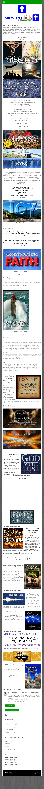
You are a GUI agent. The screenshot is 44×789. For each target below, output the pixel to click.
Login (38, 772)
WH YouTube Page (10, 705)
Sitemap (11, 772)
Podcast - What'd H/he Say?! (11, 710)
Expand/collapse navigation (22, 2)
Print (7, 772)
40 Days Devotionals (34, 648)
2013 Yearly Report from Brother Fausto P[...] (18, 699)
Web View (37, 773)
